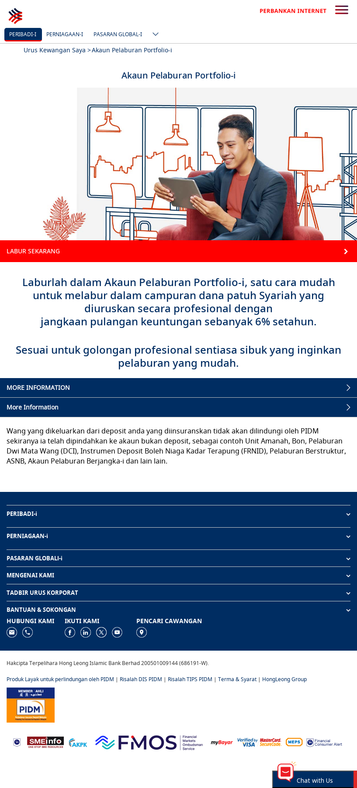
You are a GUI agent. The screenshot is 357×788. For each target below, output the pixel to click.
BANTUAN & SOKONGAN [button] (41, 610)
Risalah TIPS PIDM (190, 679)
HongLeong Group (284, 679)
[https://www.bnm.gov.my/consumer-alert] (324, 741)
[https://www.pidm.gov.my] (31, 704)
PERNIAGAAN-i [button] (27, 536)
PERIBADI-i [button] (22, 514)
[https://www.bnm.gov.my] (17, 741)
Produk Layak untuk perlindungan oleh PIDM (60, 679)
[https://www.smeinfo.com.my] (45, 741)
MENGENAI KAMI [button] (30, 575)
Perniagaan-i (64, 34)
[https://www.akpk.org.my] (77, 741)
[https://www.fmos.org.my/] (149, 741)
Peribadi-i (22, 34)
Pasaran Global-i (118, 34)
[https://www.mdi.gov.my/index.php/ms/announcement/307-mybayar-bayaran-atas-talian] (222, 741)
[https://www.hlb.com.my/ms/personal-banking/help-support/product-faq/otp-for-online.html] (259, 741)
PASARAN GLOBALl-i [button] (34, 558)
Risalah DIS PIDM (141, 679)
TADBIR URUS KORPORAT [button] (42, 593)
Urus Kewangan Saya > (57, 50)
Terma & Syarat (237, 679)
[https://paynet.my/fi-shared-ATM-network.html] (294, 741)
